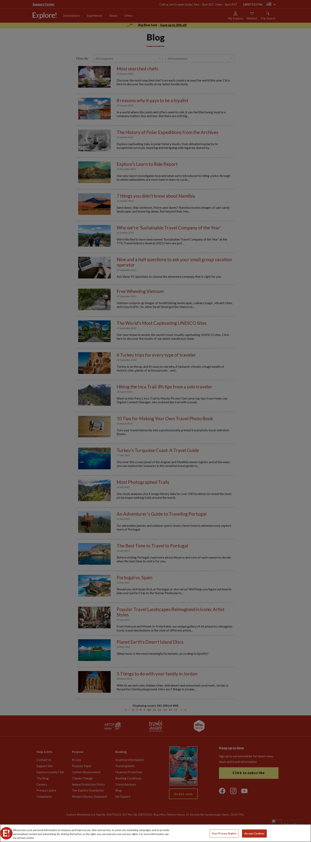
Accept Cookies (254, 833)
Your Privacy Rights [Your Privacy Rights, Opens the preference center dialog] (224, 833)
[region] (155, 833)
